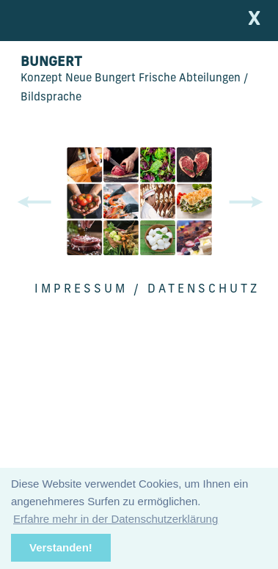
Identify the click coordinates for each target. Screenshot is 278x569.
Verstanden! (60, 547)
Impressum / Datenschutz (147, 289)
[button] (249, 202)
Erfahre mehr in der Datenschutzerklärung (115, 519)
